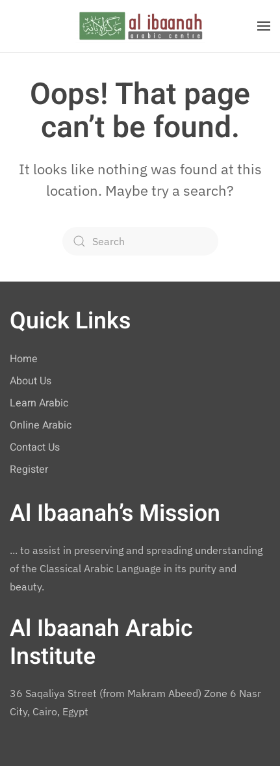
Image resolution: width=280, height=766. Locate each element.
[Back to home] (140, 26)
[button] (263, 26)
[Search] (140, 241)
